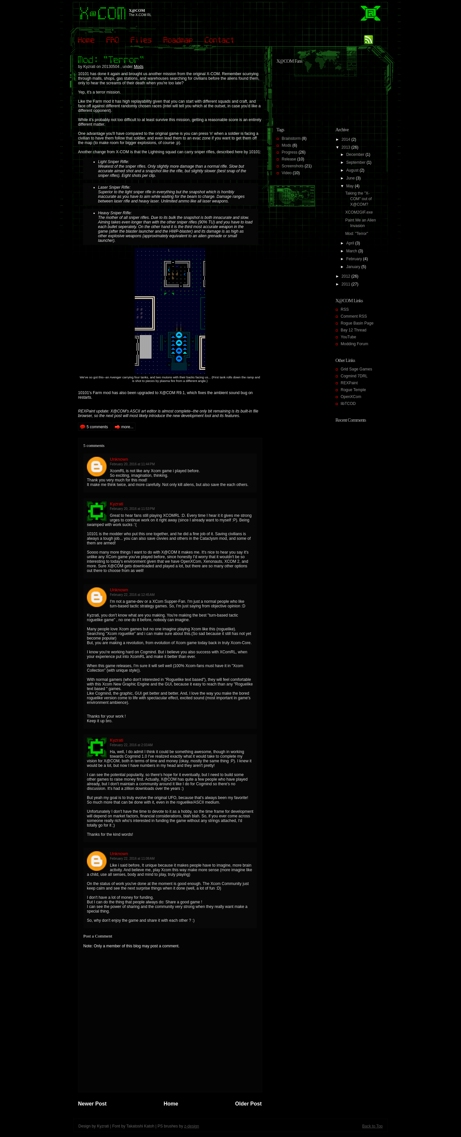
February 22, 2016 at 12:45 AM (132, 595)
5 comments (97, 427)
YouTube (348, 337)
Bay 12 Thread (354, 330)
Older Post (248, 1103)
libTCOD (348, 403)
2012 (346, 276)
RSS (345, 309)
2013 (346, 147)
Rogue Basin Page (357, 323)
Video (286, 173)
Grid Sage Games (356, 369)
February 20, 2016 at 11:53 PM (132, 509)
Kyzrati (116, 503)
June (351, 178)
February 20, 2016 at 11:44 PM (132, 464)
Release (289, 159)
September (356, 162)
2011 (346, 284)
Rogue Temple (353, 390)
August (353, 170)
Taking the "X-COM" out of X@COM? (358, 199)
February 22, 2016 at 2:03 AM (131, 745)
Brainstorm (291, 138)
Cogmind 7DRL (354, 376)
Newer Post (92, 1103)
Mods (138, 66)
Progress (289, 152)
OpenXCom (351, 396)
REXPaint (349, 383)
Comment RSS (354, 316)
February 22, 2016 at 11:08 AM (132, 858)
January (353, 266)
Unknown (119, 459)
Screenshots (293, 166)
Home (171, 1103)
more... (127, 427)
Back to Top (372, 1126)
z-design (191, 1126)
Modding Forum (354, 344)
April (350, 243)
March (352, 251)
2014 (346, 139)
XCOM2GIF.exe (359, 212)
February (354, 259)
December (356, 154)
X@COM (137, 10)
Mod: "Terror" (356, 233)
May (350, 186)
